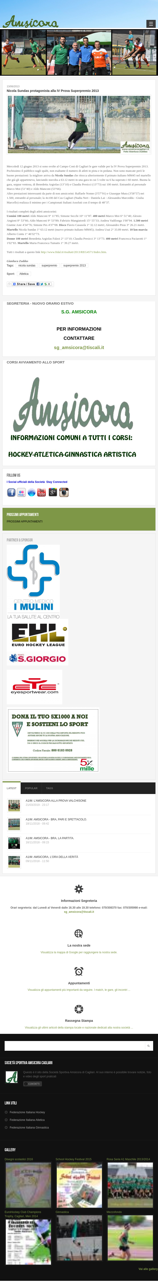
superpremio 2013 (74, 265)
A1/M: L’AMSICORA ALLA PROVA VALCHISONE (56, 800)
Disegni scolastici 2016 (19, 1159)
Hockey (27, 1112)
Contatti (33, 1084)
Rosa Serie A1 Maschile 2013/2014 (128, 1159)
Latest (11, 788)
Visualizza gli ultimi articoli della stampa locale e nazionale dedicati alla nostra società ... (79, 1024)
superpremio (49, 265)
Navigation (151, 24)
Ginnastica (62, 1212)
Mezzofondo (114, 1212)
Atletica (23, 273)
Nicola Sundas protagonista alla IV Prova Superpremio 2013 (53, 91)
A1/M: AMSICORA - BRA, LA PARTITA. (50, 838)
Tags (49, 788)
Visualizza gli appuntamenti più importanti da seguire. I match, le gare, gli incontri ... (79, 986)
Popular (31, 788)
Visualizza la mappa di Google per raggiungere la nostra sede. (79, 949)
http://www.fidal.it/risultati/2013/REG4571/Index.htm (73, 252)
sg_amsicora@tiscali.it (79, 347)
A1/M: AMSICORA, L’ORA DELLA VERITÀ (52, 857)
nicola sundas (26, 265)
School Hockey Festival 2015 (74, 1159)
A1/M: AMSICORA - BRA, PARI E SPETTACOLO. (56, 819)
